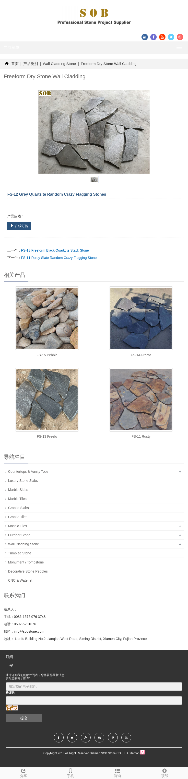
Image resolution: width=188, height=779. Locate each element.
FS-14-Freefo (141, 355)
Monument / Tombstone (26, 562)
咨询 (117, 772)
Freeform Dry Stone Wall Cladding (108, 64)
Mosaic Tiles (17, 526)
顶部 (164, 772)
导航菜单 (11, 47)
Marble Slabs (18, 490)
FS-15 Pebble (47, 355)
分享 (23, 772)
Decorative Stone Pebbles (28, 571)
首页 (15, 64)
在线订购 (19, 226)
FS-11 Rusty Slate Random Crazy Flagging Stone (59, 258)
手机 (70, 772)
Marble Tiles (17, 499)
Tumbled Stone (19, 553)
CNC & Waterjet (20, 580)
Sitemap (134, 753)
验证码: (10, 692)
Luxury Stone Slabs (23, 481)
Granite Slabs (18, 508)
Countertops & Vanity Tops (28, 471)
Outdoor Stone (19, 535)
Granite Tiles (17, 517)
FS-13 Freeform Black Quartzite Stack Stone (55, 250)
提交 (24, 718)
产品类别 (30, 64)
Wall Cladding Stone (59, 64)
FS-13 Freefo (47, 436)
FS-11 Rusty (141, 436)
